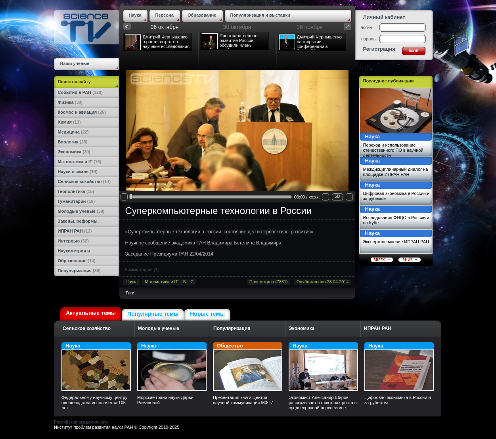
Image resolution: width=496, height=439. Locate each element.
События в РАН (80, 92)
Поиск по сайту (74, 81)
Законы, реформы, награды (78, 223)
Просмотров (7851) (268, 281)
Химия (69, 122)
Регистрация (379, 49)
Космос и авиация (82, 112)
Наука (135, 15)
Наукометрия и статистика (74, 252)
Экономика (74, 151)
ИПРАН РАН (75, 231)
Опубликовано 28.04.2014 (323, 281)
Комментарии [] (142, 269)
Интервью (73, 241)
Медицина (73, 132)
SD (337, 196)
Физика (70, 102)
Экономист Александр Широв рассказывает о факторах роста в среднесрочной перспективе (323, 402)
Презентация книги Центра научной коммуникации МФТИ (243, 400)
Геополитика (76, 191)
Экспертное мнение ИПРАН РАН (396, 241)
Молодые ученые (81, 211)
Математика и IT (79, 161)
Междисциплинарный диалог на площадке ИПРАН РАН (395, 172)
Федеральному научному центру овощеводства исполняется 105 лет (94, 402)
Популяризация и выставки (260, 15)
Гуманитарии (76, 201)
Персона (164, 15)
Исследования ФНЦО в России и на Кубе (396, 220)
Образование (77, 260)
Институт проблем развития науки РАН (93, 427)
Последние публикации (388, 80)
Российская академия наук (81, 422)
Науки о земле (78, 171)
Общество (247, 367)
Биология (73, 141)
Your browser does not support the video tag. (237, 133)
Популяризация (79, 270)
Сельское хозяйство (84, 181)
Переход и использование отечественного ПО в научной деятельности (393, 150)
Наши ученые (75, 63)
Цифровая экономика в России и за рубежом (396, 196)
